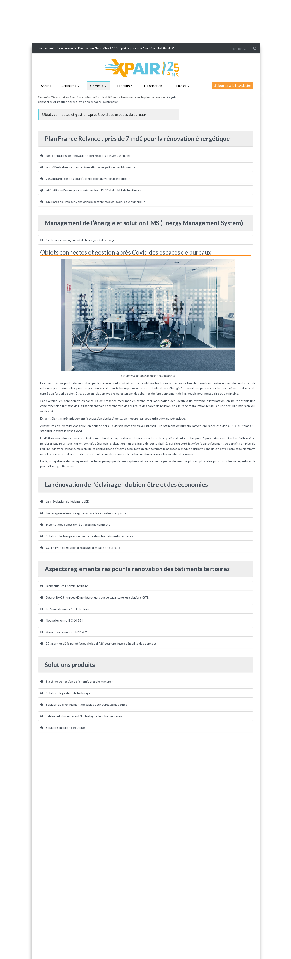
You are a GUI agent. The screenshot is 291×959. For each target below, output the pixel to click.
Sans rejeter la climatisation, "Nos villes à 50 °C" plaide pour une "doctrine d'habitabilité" (115, 48)
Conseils (96, 86)
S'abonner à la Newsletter (232, 85)
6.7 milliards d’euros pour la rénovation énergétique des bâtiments (87, 167)
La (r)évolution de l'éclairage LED (64, 501)
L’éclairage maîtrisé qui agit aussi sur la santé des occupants (83, 513)
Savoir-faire (60, 97)
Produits (123, 86)
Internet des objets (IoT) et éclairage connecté (75, 524)
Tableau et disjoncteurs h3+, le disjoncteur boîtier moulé (81, 716)
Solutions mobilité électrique (62, 727)
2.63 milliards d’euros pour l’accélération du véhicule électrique (85, 178)
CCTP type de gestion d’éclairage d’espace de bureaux (80, 547)
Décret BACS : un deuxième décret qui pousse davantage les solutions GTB (94, 597)
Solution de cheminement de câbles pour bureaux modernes (83, 704)
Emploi (181, 86)
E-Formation (153, 86)
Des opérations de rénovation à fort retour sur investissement (85, 155)
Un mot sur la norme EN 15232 (63, 632)
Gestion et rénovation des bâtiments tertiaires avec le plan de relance (117, 97)
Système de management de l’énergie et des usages (78, 240)
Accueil (46, 86)
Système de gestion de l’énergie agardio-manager (76, 681)
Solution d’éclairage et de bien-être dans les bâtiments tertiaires (86, 536)
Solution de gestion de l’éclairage (65, 693)
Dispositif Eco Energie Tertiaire (64, 586)
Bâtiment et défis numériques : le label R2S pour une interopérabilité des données (98, 643)
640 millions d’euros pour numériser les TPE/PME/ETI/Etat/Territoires (90, 190)
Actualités (68, 86)
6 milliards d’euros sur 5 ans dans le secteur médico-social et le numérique (92, 201)
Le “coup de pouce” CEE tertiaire (65, 609)
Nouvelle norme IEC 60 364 (61, 620)
